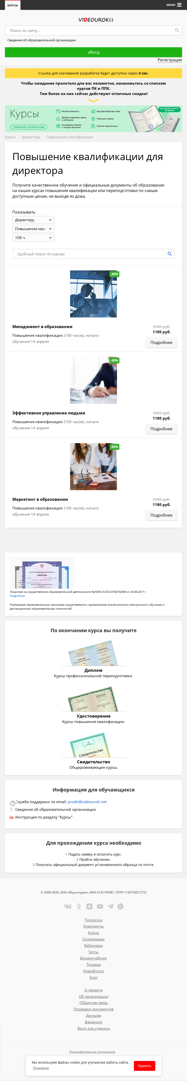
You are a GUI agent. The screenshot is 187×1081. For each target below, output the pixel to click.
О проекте (93, 990)
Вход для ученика (93, 1029)
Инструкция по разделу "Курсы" (44, 818)
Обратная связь (93, 1003)
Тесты (93, 952)
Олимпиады (93, 939)
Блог (94, 978)
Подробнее (41, 1068)
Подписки (94, 920)
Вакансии (93, 1022)
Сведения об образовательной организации (55, 810)
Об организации (94, 997)
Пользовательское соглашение (92, 1053)
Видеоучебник (93, 959)
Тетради (93, 965)
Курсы (12, 5)
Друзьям (93, 1016)
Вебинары (93, 946)
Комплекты (93, 927)
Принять (144, 1066)
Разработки (93, 971)
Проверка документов (94, 1010)
